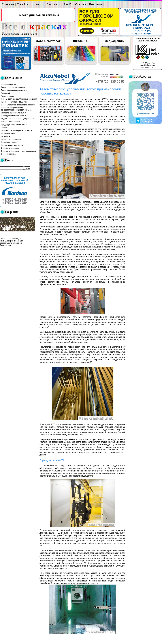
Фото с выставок (48, 41)
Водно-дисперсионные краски (14, 90)
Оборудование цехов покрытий (14, 116)
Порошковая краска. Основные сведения (19, 99)
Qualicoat (5, 127)
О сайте (23, 4)
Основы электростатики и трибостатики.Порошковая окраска (16, 109)
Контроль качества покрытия (13, 113)
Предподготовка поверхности (14, 124)
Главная (8, 4)
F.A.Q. (67, 4)
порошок (58, 444)
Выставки (54, 4)
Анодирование (7, 96)
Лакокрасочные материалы (13, 87)
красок (50, 575)
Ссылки (80, 4)
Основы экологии (8, 154)
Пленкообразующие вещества (14, 102)
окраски (76, 332)
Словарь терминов (9, 142)
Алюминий (5, 93)
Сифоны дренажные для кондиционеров (11, 240)
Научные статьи (8, 133)
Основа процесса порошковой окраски (18, 105)
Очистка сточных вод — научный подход (18, 151)
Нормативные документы (12, 145)
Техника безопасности (10, 122)
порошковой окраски (108, 553)
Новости (37, 4)
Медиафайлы (114, 41)
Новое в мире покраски (11, 139)
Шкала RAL (81, 41)
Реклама (95, 4)
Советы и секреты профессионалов (16, 130)
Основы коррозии (8, 84)
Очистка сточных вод (10, 148)
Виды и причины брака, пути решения (17, 119)
